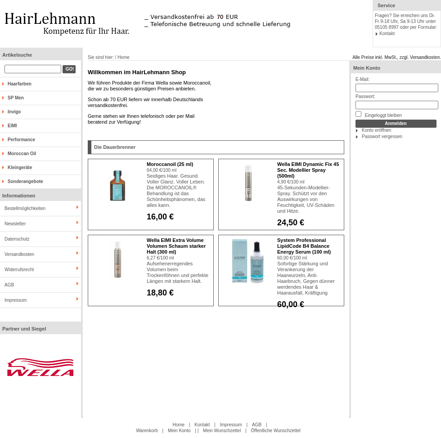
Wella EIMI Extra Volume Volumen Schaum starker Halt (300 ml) (176, 246)
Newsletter (15, 223)
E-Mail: (362, 79)
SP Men (16, 97)
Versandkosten (19, 254)
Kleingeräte (20, 167)
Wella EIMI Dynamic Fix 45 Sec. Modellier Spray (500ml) (308, 170)
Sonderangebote (25, 181)
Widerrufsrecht (19, 269)
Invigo (14, 111)
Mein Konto (366, 68)
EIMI (12, 125)
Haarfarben (20, 83)
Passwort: (365, 96)
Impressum (15, 300)
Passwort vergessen (382, 136)
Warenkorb (147, 430)
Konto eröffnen (376, 130)
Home (178, 424)
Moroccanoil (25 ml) (170, 164)
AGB (9, 284)
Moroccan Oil (22, 153)
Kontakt (387, 33)
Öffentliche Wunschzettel (276, 430)
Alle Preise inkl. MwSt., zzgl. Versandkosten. (396, 57)
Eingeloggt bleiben (379, 114)
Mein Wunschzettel (222, 430)
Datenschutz (17, 239)
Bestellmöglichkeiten (24, 208)
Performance (21, 139)
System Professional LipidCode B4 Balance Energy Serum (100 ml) (304, 246)
